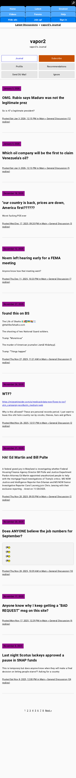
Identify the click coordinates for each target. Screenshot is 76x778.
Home (13, 9)
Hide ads (12, 19)
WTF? (7, 394)
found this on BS (15, 313)
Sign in (63, 19)
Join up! (38, 19)
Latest (38, 9)
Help (63, 14)
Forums (38, 14)
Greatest (63, 9)
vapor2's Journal (51, 25)
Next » (48, 710)
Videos (12, 14)
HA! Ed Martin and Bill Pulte (25, 457)
